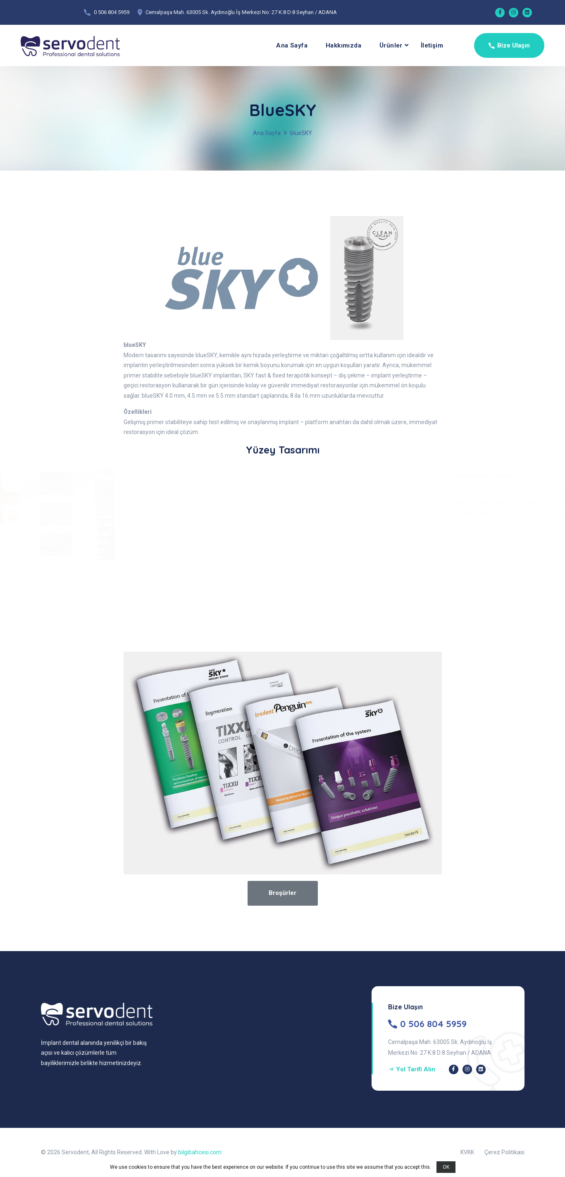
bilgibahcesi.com (200, 1152)
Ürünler (391, 45)
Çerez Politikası (504, 1152)
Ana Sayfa (292, 45)
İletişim (432, 45)
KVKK (467, 1152)
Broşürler (282, 893)
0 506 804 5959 (111, 12)
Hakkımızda (343, 45)
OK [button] (446, 1167)
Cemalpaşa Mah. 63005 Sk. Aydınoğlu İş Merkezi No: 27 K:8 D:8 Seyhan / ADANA (241, 12)
